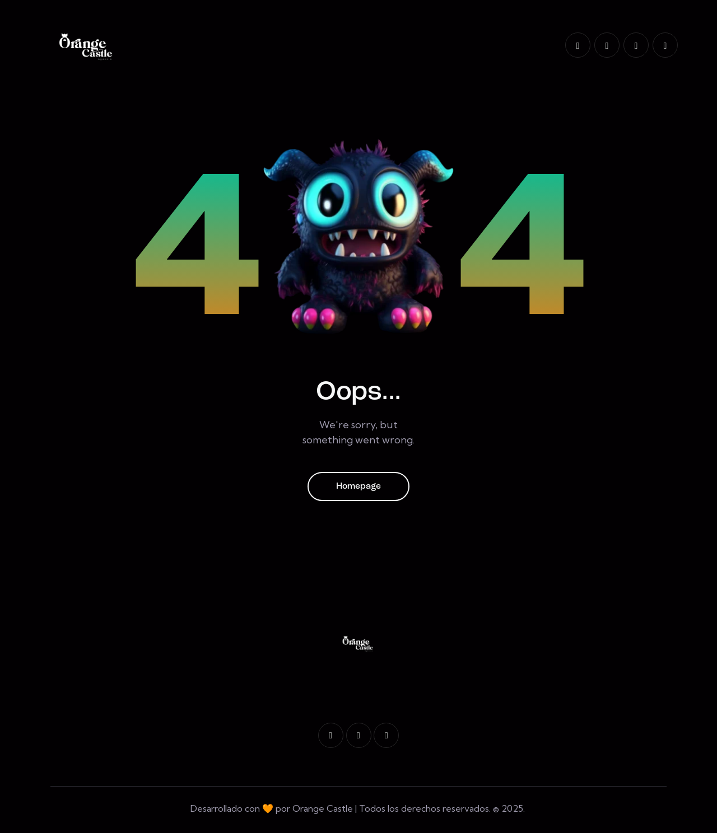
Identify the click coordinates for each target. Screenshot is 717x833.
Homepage (358, 487)
